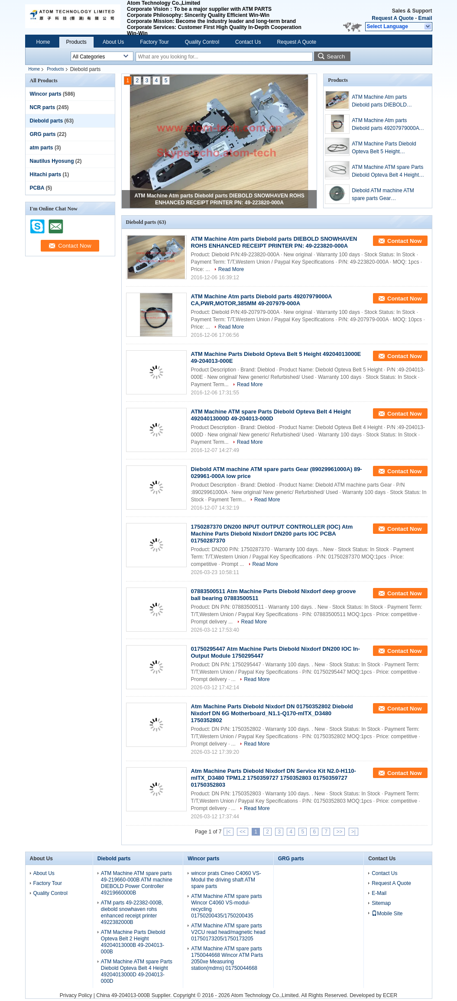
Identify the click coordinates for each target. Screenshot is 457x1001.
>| (353, 832)
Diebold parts (46, 121)
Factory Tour (154, 42)
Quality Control (202, 42)
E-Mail (379, 893)
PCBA (37, 188)
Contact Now (404, 241)
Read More (231, 269)
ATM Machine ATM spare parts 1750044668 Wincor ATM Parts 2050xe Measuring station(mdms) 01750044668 (227, 958)
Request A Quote (392, 18)
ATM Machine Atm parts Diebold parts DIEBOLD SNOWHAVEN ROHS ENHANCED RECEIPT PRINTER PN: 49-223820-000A (388, 101)
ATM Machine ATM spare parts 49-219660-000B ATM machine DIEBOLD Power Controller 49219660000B (136, 883)
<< (243, 832)
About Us (113, 42)
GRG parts (43, 134)
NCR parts (42, 107)
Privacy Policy (76, 995)
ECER (390, 995)
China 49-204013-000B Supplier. (134, 995)
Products (76, 42)
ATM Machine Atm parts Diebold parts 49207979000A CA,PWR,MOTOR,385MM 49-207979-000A (386, 124)
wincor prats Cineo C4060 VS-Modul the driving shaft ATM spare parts (226, 879)
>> (339, 832)
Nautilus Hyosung (52, 161)
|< (228, 832)
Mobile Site (387, 914)
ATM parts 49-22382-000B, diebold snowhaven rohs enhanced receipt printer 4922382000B (132, 912)
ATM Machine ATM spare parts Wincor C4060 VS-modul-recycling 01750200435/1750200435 (226, 906)
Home (43, 42)
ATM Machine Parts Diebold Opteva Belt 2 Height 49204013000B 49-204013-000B (133, 942)
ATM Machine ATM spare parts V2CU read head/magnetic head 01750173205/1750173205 (228, 932)
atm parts (41, 148)
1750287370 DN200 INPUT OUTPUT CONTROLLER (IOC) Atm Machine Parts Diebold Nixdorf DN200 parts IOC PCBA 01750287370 (272, 533)
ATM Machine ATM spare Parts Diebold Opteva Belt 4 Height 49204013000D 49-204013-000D (387, 171)
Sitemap (381, 903)
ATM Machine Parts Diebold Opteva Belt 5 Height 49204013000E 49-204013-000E (384, 148)
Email (425, 18)
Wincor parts (46, 94)
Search (336, 56)
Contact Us (248, 42)
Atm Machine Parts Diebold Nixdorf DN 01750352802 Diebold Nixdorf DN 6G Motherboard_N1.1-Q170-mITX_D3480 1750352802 (272, 713)
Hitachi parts (46, 174)
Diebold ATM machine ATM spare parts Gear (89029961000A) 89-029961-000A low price (385, 194)
